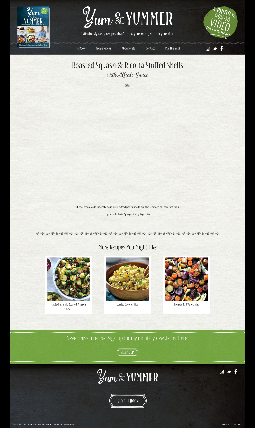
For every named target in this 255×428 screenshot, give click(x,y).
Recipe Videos (103, 48)
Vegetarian (145, 214)
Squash (113, 214)
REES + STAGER (236, 424)
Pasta (120, 214)
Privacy (56, 424)
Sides (127, 86)
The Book (80, 48)
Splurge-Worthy (131, 214)
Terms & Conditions (67, 424)
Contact (150, 48)
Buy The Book (172, 48)
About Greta (128, 48)
